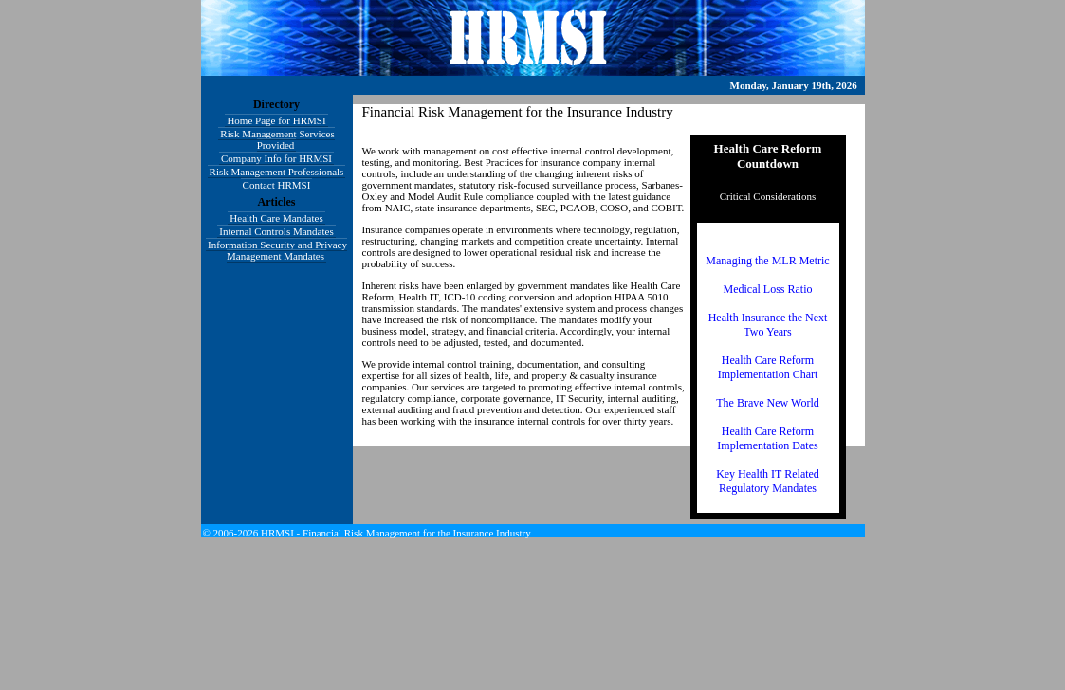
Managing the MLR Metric (767, 260)
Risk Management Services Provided (277, 139)
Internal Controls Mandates (276, 231)
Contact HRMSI (277, 185)
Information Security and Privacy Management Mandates (277, 250)
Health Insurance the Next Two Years (768, 324)
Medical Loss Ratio (768, 289)
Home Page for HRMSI (276, 120)
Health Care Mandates (276, 218)
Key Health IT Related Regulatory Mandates (767, 481)
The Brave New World (767, 402)
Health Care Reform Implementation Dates (767, 438)
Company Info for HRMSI (276, 158)
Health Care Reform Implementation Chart (768, 367)
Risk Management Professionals (277, 171)
